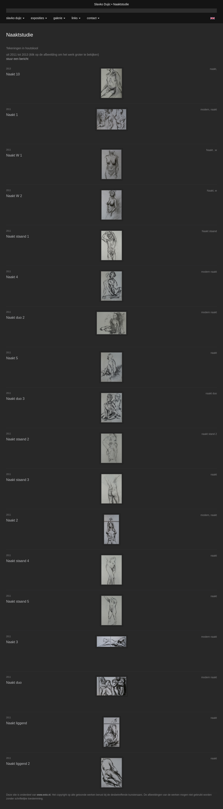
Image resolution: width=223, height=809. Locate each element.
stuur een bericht (17, 59)
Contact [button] (93, 18)
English (212, 18)
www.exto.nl (44, 794)
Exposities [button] (39, 18)
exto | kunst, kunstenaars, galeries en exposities (18, 4)
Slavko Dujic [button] (15, 18)
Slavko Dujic (102, 4)
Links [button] (76, 18)
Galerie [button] (59, 18)
